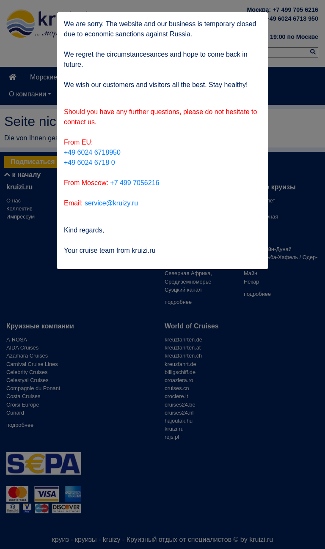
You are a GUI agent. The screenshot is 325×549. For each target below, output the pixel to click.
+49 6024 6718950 (92, 152)
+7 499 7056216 (134, 182)
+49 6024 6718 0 (89, 162)
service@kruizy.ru (111, 203)
